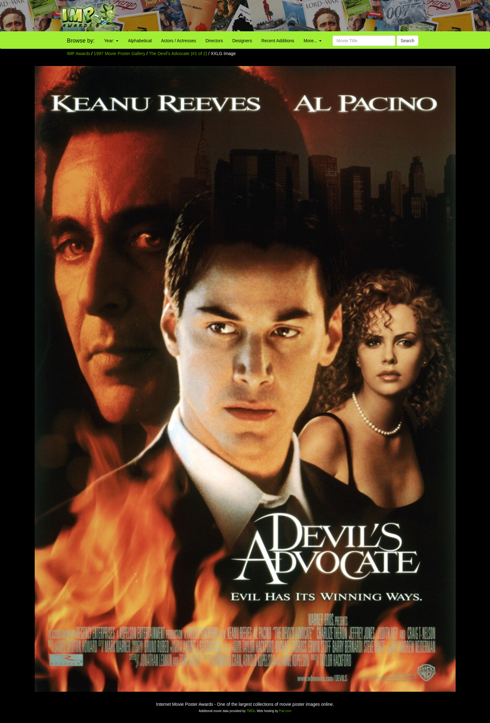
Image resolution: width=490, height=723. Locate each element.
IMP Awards (78, 53)
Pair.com (285, 711)
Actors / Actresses (178, 40)
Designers (242, 40)
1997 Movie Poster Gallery (119, 53)
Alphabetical (140, 40)
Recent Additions (278, 40)
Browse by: (81, 41)
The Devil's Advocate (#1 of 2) (178, 53)
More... (313, 40)
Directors (214, 40)
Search (407, 40)
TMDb (251, 711)
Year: (111, 40)
